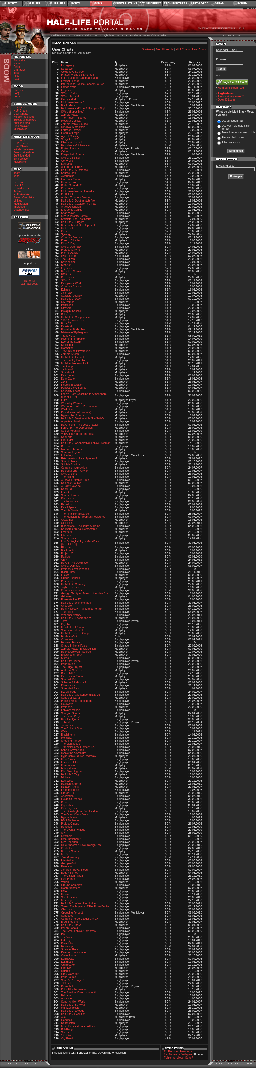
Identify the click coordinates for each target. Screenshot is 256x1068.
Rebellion (66, 504)
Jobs (16, 175)
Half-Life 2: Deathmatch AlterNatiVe (82, 418)
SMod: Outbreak (71, 246)
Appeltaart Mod (70, 421)
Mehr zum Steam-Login (232, 87)
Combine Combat (71, 286)
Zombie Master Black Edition (78, 648)
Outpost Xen (68, 964)
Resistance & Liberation (75, 145)
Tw (229, 35)
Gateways (67, 703)
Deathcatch (68, 1023)
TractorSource (69, 501)
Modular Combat (71, 120)
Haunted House (70, 642)
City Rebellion (69, 841)
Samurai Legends (72, 452)
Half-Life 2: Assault (72, 357)
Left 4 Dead (199, 3)
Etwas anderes (231, 142)
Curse (64, 231)
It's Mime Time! (70, 789)
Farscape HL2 (69, 762)
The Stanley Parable (73, 360)
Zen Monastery (70, 857)
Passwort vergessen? (231, 96)
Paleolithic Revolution (74, 989)
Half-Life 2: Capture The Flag (78, 203)
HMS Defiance (70, 820)
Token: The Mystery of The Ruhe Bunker (85, 906)
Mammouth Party (71, 449)
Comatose (67, 639)
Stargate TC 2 (69, 139)
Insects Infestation (72, 384)
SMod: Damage (70, 565)
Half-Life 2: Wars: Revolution (78, 903)
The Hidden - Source (73, 117)
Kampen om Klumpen (74, 952)
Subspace (67, 915)
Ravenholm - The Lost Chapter (79, 424)
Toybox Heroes (70, 587)
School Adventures (72, 749)
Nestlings (66, 900)
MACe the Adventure (73, 752)
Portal (76, 3)
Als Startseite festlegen (178, 1054)
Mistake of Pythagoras (74, 332)
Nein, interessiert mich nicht (239, 132)
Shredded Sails (70, 688)
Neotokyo (67, 68)
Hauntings (67, 946)
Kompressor (68, 765)
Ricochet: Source (71, 271)
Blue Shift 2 (68, 673)
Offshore (66, 307)
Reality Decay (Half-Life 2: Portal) (81, 608)
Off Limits (67, 522)
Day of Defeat (150, 3)
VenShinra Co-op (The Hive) (78, 433)
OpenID (18, 185)
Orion (64, 151)
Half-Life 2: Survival (73, 1004)
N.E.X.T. (66, 854)
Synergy (66, 234)
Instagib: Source (71, 311)
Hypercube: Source (72, 415)
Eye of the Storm (71, 341)
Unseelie (66, 605)
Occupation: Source (73, 676)
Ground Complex (71, 884)
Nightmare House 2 (73, 102)
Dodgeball (67, 344)
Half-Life (33, 3)
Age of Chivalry (70, 136)
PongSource (68, 976)
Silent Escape (69, 897)
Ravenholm (68, 261)
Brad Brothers (69, 921)
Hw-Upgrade (68, 691)
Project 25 (67, 553)
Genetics (66, 1019)
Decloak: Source (71, 482)
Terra (64, 620)
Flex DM (66, 967)
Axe (63, 1016)
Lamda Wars (68, 86)
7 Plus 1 (66, 983)
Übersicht (19, 107)
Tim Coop (67, 366)
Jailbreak (66, 292)
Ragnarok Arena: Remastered (79, 528)
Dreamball (67, 986)
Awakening (67, 175)
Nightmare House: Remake (77, 191)
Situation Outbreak (72, 630)
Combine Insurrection (74, 467)
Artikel (17, 66)
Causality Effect (70, 390)
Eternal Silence (70, 80)
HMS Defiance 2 (71, 838)
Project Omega (70, 823)
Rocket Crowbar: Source (76, 651)
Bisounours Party (71, 654)
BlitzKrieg (67, 1029)
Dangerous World (71, 283)
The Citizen (68, 258)
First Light (67, 439)
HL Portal (11, 3)
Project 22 (67, 706)
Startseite (19, 60)
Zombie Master (70, 114)
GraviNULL (68, 792)
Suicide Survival (71, 464)
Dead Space (68, 507)
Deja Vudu (67, 375)
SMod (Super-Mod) (72, 111)
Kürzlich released (24, 116)
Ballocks (66, 995)
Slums (65, 1032)
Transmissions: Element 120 (78, 746)
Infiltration (67, 304)
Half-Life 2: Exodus (72, 1010)
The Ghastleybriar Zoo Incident (79, 811)
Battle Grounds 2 (71, 185)
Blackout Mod (69, 550)
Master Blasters (70, 887)
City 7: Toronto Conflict (74, 215)
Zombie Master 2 (71, 510)
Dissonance (68, 685)
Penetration (68, 663)
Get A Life (67, 160)
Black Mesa (68, 105)
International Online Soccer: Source (82, 83)
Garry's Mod (68, 99)
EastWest (67, 780)
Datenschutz (21, 209)
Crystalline (67, 805)
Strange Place (69, 949)
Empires (66, 90)
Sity (63, 832)
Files (16, 75)
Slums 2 (66, 657)
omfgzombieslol (70, 1007)
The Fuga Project (71, 667)
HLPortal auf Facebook (29, 282)
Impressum (20, 206)
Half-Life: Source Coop (75, 633)
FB (224, 35)
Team (17, 172)
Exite (64, 400)
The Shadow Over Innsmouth (79, 992)
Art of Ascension (71, 206)
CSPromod (67, 301)
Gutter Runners (70, 578)
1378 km (66, 1035)
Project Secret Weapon (75, 568)
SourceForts (68, 172)
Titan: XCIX (68, 335)
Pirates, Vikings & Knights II (78, 74)
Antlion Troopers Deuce (75, 197)
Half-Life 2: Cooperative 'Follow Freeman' (86, 442)
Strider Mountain (71, 430)
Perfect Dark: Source (73, 387)
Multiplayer (20, 128)
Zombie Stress (70, 353)
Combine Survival (72, 590)
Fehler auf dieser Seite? (178, 1057)
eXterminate (68, 255)
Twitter (17, 191)
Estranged (67, 940)
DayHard (66, 326)
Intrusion (66, 535)
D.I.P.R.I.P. (67, 194)
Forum (242, 3)
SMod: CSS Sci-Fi (72, 157)
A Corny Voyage (71, 485)
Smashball (67, 372)
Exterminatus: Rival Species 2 (79, 458)
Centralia (66, 848)
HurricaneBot (69, 636)
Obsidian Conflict (71, 142)
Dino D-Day (68, 243)
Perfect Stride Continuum (76, 700)
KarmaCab (67, 958)
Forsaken (66, 492)
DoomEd (66, 489)
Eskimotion (67, 961)
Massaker (67, 347)
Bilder (17, 72)
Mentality (66, 737)
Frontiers (66, 531)
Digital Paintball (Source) (76, 412)
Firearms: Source (71, 179)
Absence (66, 998)
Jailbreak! (67, 369)
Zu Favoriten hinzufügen (178, 1051)
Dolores (66, 802)
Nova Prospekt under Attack (78, 1026)
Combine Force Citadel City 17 (79, 918)
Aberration (67, 795)
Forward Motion (70, 709)
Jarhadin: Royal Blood (74, 869)
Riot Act (66, 264)
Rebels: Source (70, 851)
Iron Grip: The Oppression (77, 427)
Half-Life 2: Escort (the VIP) (77, 617)
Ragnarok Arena (71, 783)
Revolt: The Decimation (75, 562)
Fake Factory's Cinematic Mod (79, 77)
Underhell (67, 228)
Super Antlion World (73, 1001)
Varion (65, 881)
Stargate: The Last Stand (76, 218)
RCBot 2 (66, 274)
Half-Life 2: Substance (74, 169)
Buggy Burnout (70, 872)
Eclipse (65, 289)
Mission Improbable (73, 338)
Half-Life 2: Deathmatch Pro (78, 200)
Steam (219, 3)
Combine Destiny (71, 237)
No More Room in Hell (74, 363)
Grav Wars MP (70, 973)
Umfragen (20, 69)
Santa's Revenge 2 (72, 980)
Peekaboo (67, 866)
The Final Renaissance (75, 513)
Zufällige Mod (22, 122)
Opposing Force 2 (72, 912)
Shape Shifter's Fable (74, 645)
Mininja (65, 777)
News (17, 63)
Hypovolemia (69, 817)
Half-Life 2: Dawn (71, 298)
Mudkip (65, 970)
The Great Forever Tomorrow (78, 930)
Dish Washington (71, 771)
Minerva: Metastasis (73, 126)
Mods (98, 3)
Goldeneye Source (72, 71)
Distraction (67, 498)
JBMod (65, 722)
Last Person (68, 878)
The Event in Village (73, 829)
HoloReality (68, 759)
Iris (63, 934)
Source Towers (70, 495)
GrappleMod (68, 863)
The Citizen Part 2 (72, 875)
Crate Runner (69, 955)
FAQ (16, 78)
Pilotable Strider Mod (73, 329)
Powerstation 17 (71, 599)
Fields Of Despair (71, 798)
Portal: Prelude (70, 148)
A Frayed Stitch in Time (75, 479)
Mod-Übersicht (165, 49)
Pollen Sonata (69, 927)
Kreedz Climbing (71, 240)
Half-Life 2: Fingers (72, 222)
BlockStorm (68, 734)
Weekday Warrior (71, 403)
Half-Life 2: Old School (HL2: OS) (81, 694)
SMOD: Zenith (70, 473)
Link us (18, 200)
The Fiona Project (72, 716)
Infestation (67, 860)
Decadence (68, 277)
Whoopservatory (71, 614)
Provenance (68, 188)
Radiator (66, 556)
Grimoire (66, 596)
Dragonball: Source (72, 154)
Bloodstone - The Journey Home (80, 525)
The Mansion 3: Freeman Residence (83, 516)
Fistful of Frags (70, 133)
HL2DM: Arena (70, 786)
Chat (16, 179)
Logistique (67, 268)
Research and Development (78, 225)
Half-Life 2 (57, 3)
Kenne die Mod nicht (234, 137)
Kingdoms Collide (71, 209)
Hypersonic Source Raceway (78, 756)
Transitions (67, 611)
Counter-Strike (125, 3)
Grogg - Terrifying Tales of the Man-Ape (85, 593)
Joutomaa (67, 725)
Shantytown (68, 212)
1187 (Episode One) (73, 320)
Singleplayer (21, 125)
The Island (67, 476)
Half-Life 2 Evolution (73, 1013)
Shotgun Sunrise (71, 713)
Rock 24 (66, 323)
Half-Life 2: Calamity (73, 584)
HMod (64, 891)
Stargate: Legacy (71, 295)
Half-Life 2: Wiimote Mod (76, 602)
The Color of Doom (72, 728)
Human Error (69, 182)
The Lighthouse (70, 743)
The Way (66, 937)
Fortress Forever (71, 129)
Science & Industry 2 (73, 682)
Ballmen (66, 314)
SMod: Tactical (70, 96)
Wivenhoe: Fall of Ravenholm (79, 406)
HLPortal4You (22, 194)
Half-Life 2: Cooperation (75, 317)
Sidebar (18, 182)
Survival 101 (68, 679)
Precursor (67, 581)
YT (234, 35)
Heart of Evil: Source (73, 627)
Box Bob (66, 446)
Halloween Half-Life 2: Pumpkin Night (83, 108)
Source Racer (69, 538)
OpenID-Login (226, 99)
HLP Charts (21, 110)
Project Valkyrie (70, 249)
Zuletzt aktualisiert (25, 119)
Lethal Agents (69, 455)
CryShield (67, 1038)
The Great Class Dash (74, 814)
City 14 (65, 624)
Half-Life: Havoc (71, 660)
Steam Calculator (24, 197)
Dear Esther (68, 378)
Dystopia (66, 163)
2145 (64, 381)
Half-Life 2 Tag (70, 774)
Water (64, 731)
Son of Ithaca (69, 461)
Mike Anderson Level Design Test (81, 845)
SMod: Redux (69, 93)
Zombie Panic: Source (74, 123)
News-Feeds (21, 188)
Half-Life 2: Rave (71, 924)
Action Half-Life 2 (71, 166)
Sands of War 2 (70, 697)
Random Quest (70, 719)
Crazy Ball (67, 519)
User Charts (21, 113)
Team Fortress (175, 3)
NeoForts (66, 436)
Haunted (66, 894)
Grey (64, 559)
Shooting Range (71, 740)
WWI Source (68, 409)
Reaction (66, 826)
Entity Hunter (69, 768)
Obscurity (67, 909)
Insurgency (67, 65)
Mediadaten (21, 203)
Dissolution (67, 943)
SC (239, 35)
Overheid (66, 835)
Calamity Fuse (70, 808)
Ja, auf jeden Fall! (233, 120)
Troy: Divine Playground (75, 350)
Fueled (65, 574)
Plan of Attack (69, 252)
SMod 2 (66, 280)
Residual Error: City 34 (74, 470)
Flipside (66, 547)
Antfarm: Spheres (71, 670)
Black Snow (68, 571)
